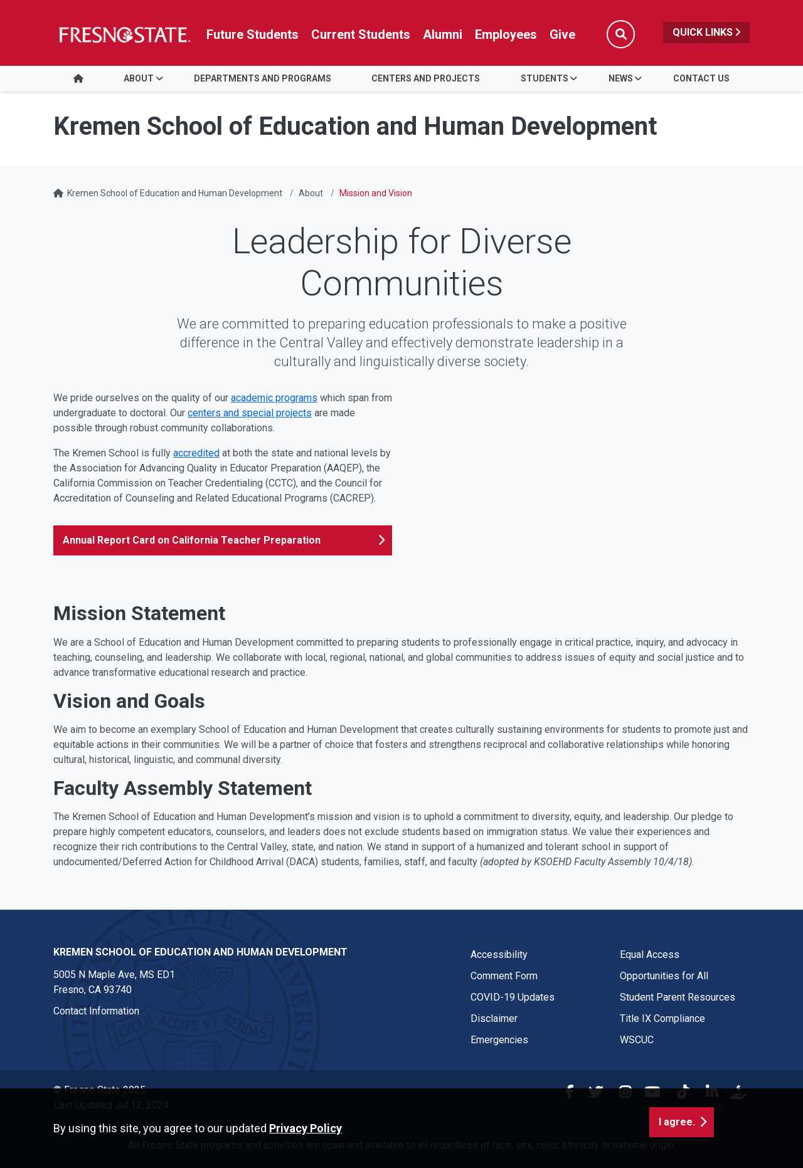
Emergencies (499, 1040)
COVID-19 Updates (513, 997)
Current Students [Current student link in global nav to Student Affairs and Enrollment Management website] (360, 34)
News (621, 78)
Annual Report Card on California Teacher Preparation (192, 540)
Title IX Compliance (662, 1018)
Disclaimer (494, 1018)
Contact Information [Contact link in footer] (96, 1011)
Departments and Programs (262, 78)
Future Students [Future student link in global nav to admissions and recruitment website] (252, 34)
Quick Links (706, 32)
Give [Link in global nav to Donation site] (562, 34)
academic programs (274, 398)
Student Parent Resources (677, 997)
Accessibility (499, 954)
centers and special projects (250, 413)
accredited (196, 453)
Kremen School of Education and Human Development (174, 193)
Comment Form (504, 976)
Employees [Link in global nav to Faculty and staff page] (506, 34)
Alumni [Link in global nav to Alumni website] (442, 34)
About (139, 78)
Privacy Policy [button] (305, 1128)
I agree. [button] (677, 1122)
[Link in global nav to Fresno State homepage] (123, 34)
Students (544, 78)
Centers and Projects (425, 78)
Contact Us (701, 78)
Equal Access (649, 954)
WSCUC (637, 1040)
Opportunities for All (664, 976)
